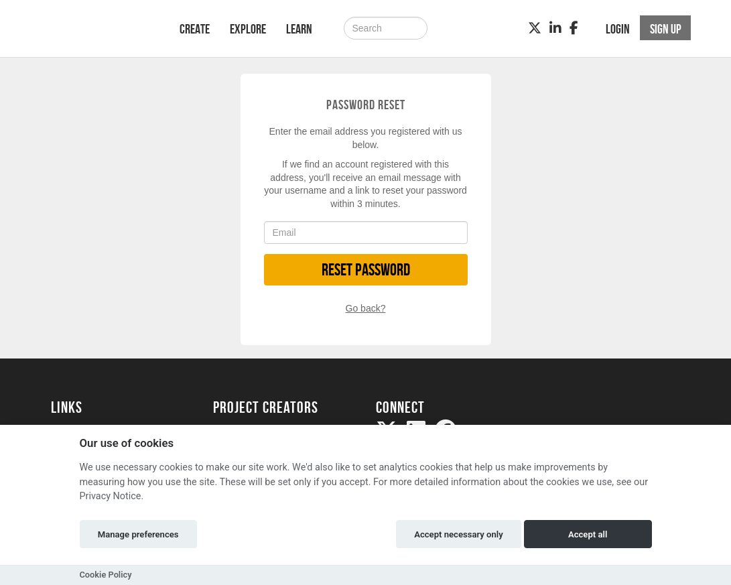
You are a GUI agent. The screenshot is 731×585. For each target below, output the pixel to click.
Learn (299, 28)
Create (195, 28)
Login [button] (618, 28)
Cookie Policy (106, 575)
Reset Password (366, 270)
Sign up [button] (665, 28)
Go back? (366, 308)
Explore (248, 28)
